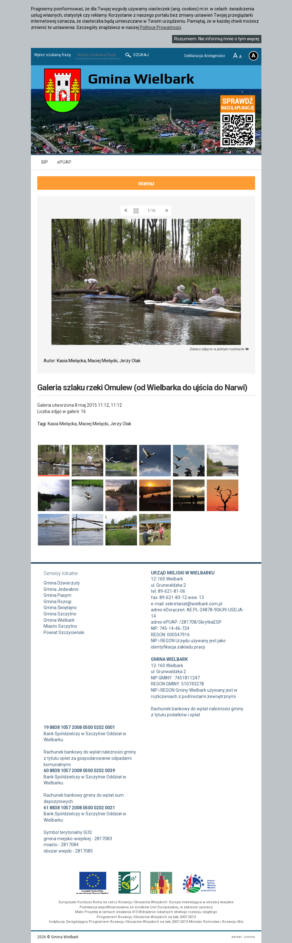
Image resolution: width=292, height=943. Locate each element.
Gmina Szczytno (60, 613)
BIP (44, 162)
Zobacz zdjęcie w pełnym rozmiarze (219, 349)
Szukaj (136, 55)
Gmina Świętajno (60, 607)
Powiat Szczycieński (64, 632)
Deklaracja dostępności (204, 56)
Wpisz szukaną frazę (52, 55)
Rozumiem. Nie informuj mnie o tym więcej (216, 38)
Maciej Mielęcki (93, 423)
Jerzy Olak (120, 423)
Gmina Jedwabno (61, 589)
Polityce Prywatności (160, 27)
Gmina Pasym (57, 595)
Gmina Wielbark (59, 620)
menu (146, 183)
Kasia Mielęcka (62, 423)
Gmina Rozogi (57, 601)
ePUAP (64, 162)
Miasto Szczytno (60, 626)
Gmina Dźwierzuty (62, 582)
